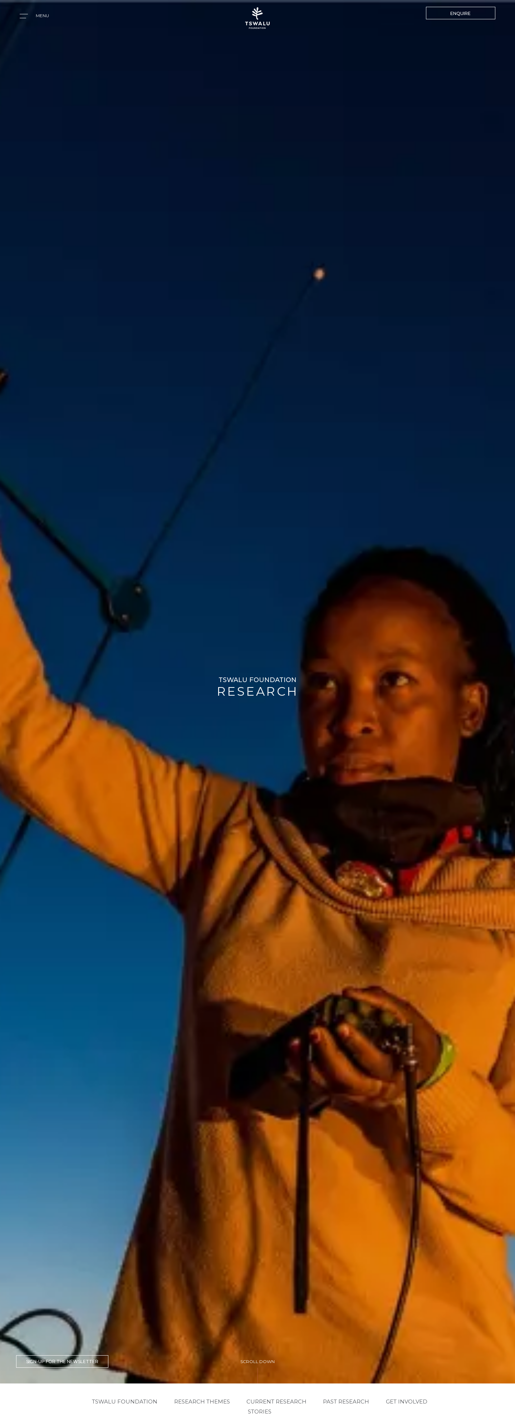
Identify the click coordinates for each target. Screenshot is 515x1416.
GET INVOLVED (406, 1401)
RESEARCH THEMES (202, 1401)
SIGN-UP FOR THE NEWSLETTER (62, 1361)
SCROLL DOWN (257, 1361)
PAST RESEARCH (346, 1401)
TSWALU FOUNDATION (124, 1401)
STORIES (259, 1411)
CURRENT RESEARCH (276, 1401)
